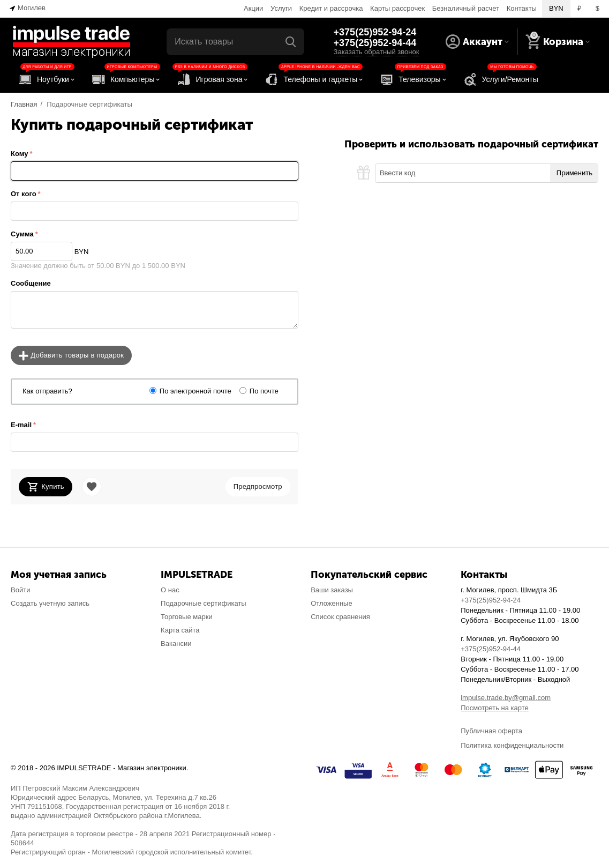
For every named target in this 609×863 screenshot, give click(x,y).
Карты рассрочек (397, 8)
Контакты (522, 8)
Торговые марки (187, 617)
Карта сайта (180, 630)
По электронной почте (195, 391)
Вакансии (176, 643)
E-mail (21, 425)
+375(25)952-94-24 (375, 32)
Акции (253, 8)
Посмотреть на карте (495, 708)
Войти (20, 590)
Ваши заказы (332, 590)
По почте (264, 391)
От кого (23, 194)
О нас (170, 590)
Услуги (281, 8)
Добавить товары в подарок (71, 356)
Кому (19, 154)
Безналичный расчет (465, 8)
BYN (556, 8)
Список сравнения (340, 617)
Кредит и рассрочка (331, 8)
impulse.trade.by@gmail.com (506, 698)
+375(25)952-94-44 (375, 43)
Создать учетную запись (50, 603)
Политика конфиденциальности (512, 745)
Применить (574, 173)
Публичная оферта (491, 731)
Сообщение (31, 283)
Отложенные (331, 603)
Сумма (22, 234)
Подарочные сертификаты (203, 603)
